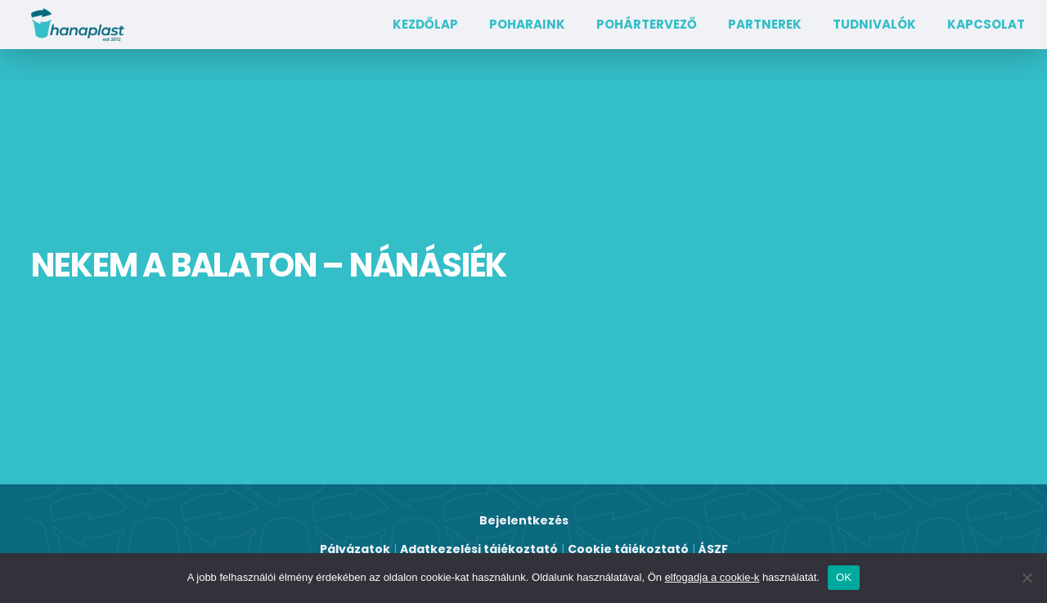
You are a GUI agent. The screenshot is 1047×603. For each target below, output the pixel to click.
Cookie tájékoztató (628, 549)
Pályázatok (355, 549)
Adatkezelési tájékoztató (479, 549)
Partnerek (765, 24)
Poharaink (527, 24)
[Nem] (1026, 577)
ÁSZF (713, 549)
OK (844, 577)
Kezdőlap (425, 24)
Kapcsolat (986, 24)
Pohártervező (646, 24)
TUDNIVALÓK (874, 24)
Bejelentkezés (523, 520)
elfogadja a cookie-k (712, 577)
